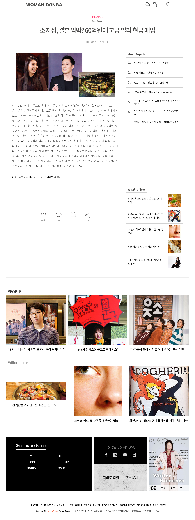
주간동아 (78, 505)
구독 (172, 488)
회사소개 (96, 505)
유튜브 (125, 454)
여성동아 (34, 505)
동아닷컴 (87, 505)
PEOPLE (97, 17)
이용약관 (131, 505)
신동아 (71, 505)
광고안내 (51, 505)
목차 (163, 488)
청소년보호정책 (159, 505)
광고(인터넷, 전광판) (109, 505)
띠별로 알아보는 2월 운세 (120, 478)
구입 (182, 488)
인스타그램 (115, 454)
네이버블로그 (134, 454)
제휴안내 (123, 505)
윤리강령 (60, 505)
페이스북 (106, 454)
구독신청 (43, 505)
